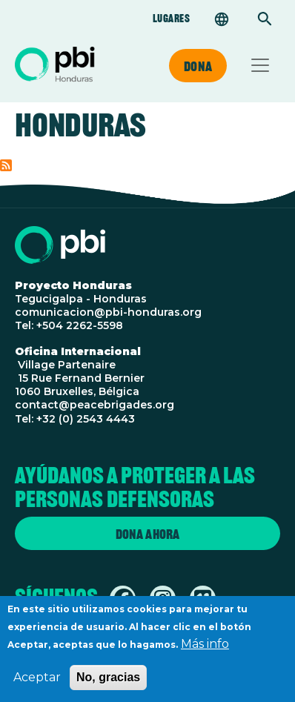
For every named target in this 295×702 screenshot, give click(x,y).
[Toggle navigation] (260, 65)
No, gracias (108, 684)
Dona (198, 66)
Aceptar (37, 685)
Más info (205, 651)
